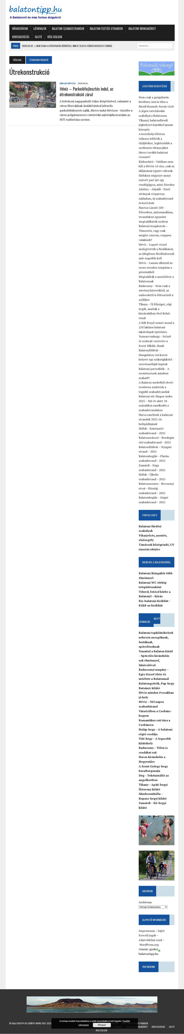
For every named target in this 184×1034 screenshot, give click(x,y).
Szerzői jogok (147, 936)
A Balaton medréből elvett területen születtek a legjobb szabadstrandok (156, 387)
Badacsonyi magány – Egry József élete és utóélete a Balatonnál (154, 674)
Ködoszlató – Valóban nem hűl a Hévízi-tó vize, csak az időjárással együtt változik (157, 166)
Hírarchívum (20, 28)
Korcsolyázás (20, 37)
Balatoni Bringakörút (142, 28)
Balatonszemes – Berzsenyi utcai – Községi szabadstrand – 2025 (156, 488)
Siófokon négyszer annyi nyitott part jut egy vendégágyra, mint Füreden (157, 180)
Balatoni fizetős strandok (106, 28)
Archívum (145, 902)
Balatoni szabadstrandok (68, 28)
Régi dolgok (54, 37)
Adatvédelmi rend (150, 940)
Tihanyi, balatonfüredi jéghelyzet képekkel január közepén (156, 124)
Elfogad (102, 1025)
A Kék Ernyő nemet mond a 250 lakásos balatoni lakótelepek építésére (156, 327)
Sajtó (38, 37)
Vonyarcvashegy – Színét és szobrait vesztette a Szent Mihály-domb (155, 341)
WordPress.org (149, 945)
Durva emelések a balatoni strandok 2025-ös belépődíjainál (156, 419)
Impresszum (147, 931)
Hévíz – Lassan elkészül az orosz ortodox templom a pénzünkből (156, 267)
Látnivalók (39, 28)
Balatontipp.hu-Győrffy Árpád (26, 1023)
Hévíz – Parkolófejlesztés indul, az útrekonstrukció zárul (86, 91)
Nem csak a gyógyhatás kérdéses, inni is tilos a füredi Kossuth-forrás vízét (156, 101)
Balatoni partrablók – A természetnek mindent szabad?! (154, 373)
